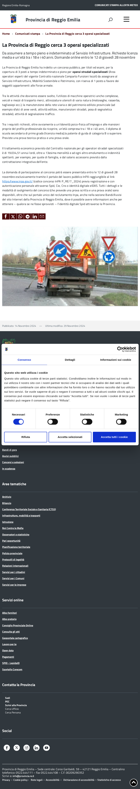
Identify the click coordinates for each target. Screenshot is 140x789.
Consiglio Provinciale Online (17, 625)
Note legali (36, 780)
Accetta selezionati (70, 436)
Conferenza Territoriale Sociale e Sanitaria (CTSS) (29, 509)
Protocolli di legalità (13, 559)
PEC (7, 701)
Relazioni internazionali (15, 566)
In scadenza (8, 468)
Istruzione (7, 522)
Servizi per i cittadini (13, 572)
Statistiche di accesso (109, 780)
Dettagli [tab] (70, 359)
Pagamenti (8, 657)
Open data (8, 650)
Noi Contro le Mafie (12, 528)
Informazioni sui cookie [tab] (115, 359)
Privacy (6, 780)
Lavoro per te (9, 644)
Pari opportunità (11, 541)
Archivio (6, 497)
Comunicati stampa (27, 33)
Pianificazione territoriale (16, 547)
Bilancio (6, 503)
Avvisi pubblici (10, 456)
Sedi (7, 697)
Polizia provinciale (12, 553)
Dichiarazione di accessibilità (78, 780)
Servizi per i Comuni (13, 578)
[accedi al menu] (126, 19)
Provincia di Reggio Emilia (53, 19)
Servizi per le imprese (14, 585)
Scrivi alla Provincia (16, 705)
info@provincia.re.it (23, 776)
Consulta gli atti (11, 631)
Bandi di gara (9, 450)
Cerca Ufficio (12, 708)
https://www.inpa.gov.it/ (17, 181)
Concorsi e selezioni (13, 462)
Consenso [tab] (24, 359)
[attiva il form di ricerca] (110, 20)
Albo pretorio (9, 619)
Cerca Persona (13, 712)
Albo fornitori (9, 613)
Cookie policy (20, 780)
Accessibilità (52, 780)
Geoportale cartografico (15, 638)
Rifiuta (25, 436)
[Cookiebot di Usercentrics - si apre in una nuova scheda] (120, 349)
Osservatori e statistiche (15, 534)
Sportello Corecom (12, 669)
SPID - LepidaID (11, 663)
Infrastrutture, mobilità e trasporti (21, 515)
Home (6, 33)
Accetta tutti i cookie (114, 436)
